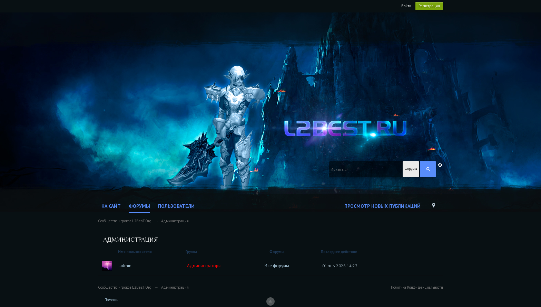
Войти (406, 5)
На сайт (111, 206)
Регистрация (429, 5)
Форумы (139, 206)
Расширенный (440, 165)
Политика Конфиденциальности (417, 287)
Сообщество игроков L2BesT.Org (124, 287)
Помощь (111, 299)
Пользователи (176, 206)
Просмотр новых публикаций (382, 206)
